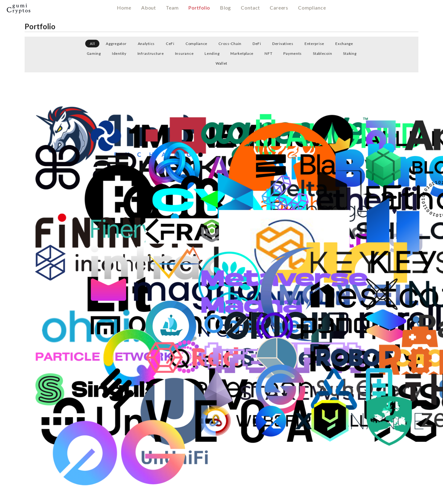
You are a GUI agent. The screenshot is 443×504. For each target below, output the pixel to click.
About (148, 7)
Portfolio (199, 7)
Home (124, 7)
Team (172, 7)
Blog (225, 7)
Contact (250, 7)
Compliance (312, 7)
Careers (279, 7)
